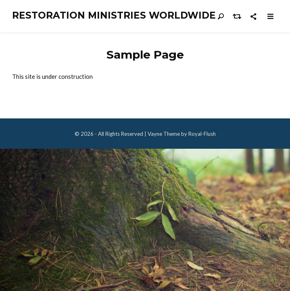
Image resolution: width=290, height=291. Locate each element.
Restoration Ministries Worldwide (114, 15)
